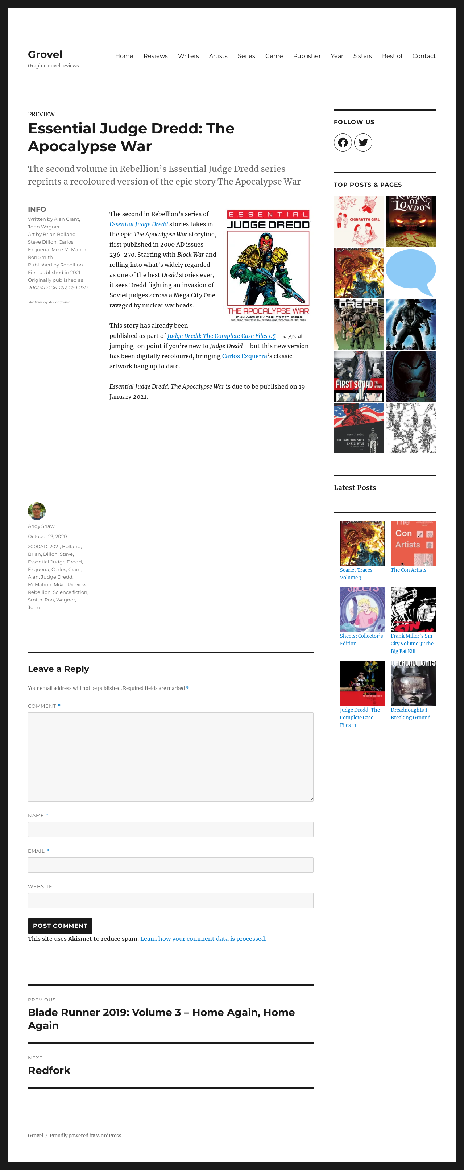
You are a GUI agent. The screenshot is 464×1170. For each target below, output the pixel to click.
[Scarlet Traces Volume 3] (362, 543)
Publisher (307, 56)
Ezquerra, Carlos (47, 569)
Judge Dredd (56, 577)
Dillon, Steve (58, 554)
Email (39, 851)
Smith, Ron (41, 600)
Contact (424, 56)
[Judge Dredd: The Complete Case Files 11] (362, 683)
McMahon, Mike (46, 584)
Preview (76, 584)
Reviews (156, 56)
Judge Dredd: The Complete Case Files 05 (221, 335)
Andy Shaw (41, 526)
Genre (274, 56)
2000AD (37, 546)
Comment (44, 706)
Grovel (45, 54)
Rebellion (39, 592)
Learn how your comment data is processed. (203, 938)
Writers (188, 56)
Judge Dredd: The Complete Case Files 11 (360, 717)
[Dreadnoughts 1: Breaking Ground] (413, 683)
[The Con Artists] (413, 543)
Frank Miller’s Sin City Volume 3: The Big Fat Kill (412, 643)
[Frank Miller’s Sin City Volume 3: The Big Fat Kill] (413, 609)
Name (38, 816)
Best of (392, 56)
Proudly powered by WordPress (85, 1136)
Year (337, 56)
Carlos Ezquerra (244, 356)
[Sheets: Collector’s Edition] (362, 609)
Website (40, 886)
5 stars (362, 56)
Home (124, 56)
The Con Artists (409, 570)
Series (246, 56)
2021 (55, 546)
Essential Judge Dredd (138, 224)
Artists (218, 56)
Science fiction (70, 592)
